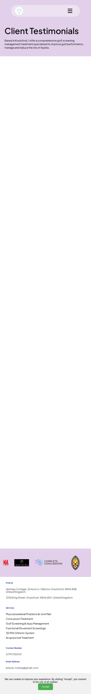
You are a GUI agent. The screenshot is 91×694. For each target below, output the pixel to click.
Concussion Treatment (19, 618)
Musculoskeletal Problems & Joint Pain (28, 614)
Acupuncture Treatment (20, 637)
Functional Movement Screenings (26, 628)
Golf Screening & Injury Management (27, 623)
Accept (45, 686)
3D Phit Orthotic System (20, 633)
